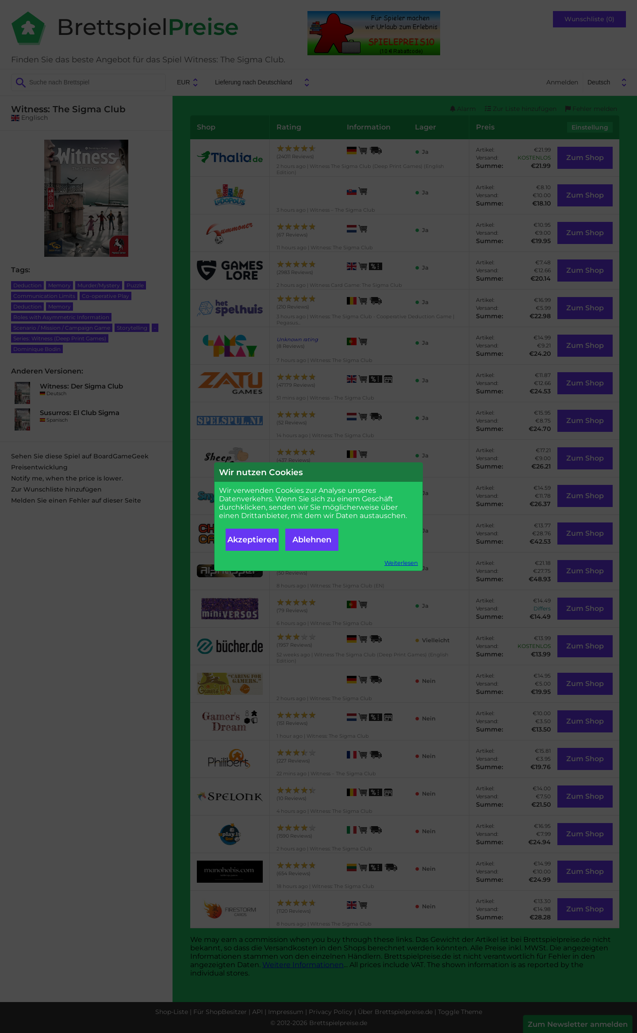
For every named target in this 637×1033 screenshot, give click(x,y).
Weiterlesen (401, 563)
